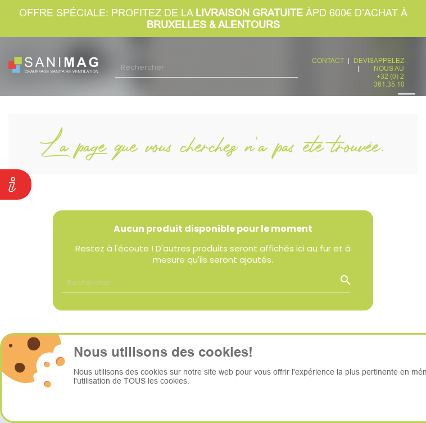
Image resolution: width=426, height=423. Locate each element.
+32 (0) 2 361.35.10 (389, 80)
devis (364, 60)
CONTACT (328, 60)
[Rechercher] (206, 67)
